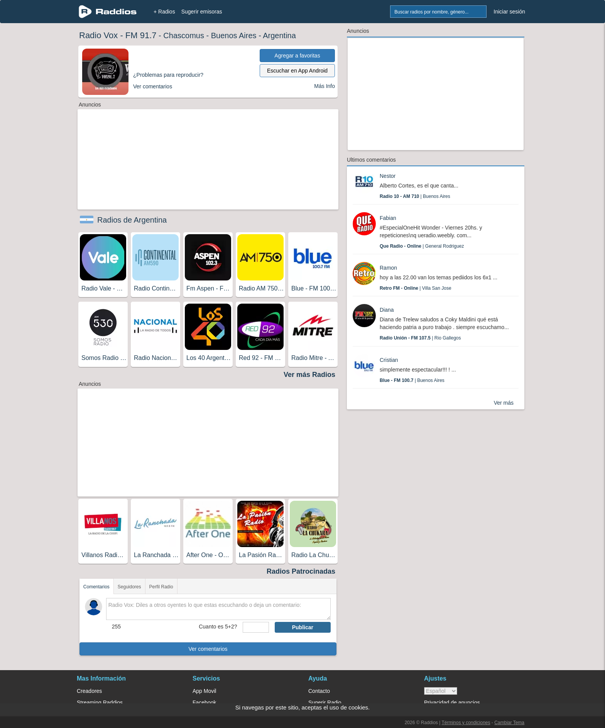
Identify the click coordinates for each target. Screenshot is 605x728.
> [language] (440, 691)
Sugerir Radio (324, 702)
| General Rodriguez (422, 246)
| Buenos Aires (415, 196)
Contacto (319, 691)
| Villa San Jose (415, 288)
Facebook (204, 702)
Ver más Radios (309, 374)
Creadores (89, 691)
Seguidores (129, 586)
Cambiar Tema (509, 722)
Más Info (324, 86)
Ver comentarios (207, 649)
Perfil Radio (161, 586)
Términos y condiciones (465, 722)
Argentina (279, 35)
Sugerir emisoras (201, 11)
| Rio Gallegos (420, 338)
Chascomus (183, 35)
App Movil (204, 691)
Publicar (302, 627)
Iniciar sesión (509, 11)
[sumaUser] (256, 627)
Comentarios (96, 586)
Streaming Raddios (100, 702)
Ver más (504, 403)
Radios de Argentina (132, 220)
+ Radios (164, 11)
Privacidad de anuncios (452, 702)
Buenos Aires (234, 35)
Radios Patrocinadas (301, 571)
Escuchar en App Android (297, 71)
